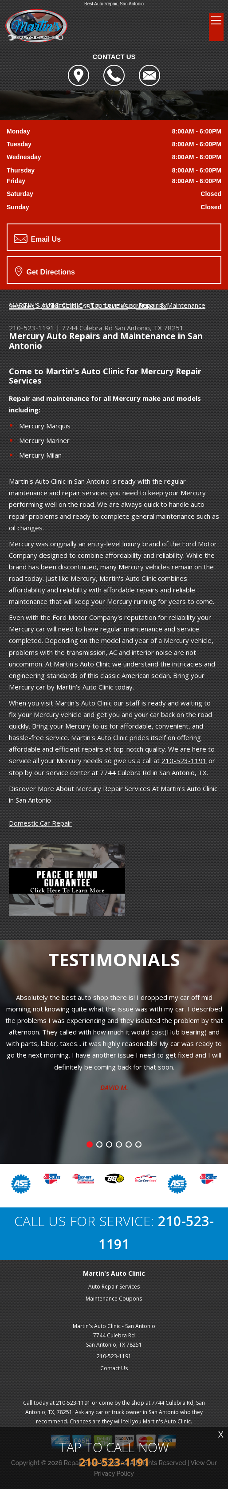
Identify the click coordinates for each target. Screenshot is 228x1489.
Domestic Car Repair (40, 823)
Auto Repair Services (114, 1286)
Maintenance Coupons (114, 1298)
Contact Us (114, 1368)
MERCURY (151, 306)
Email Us (37, 238)
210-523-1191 (31, 327)
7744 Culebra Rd (87, 327)
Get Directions (45, 271)
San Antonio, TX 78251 (149, 327)
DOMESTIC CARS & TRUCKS (85, 306)
